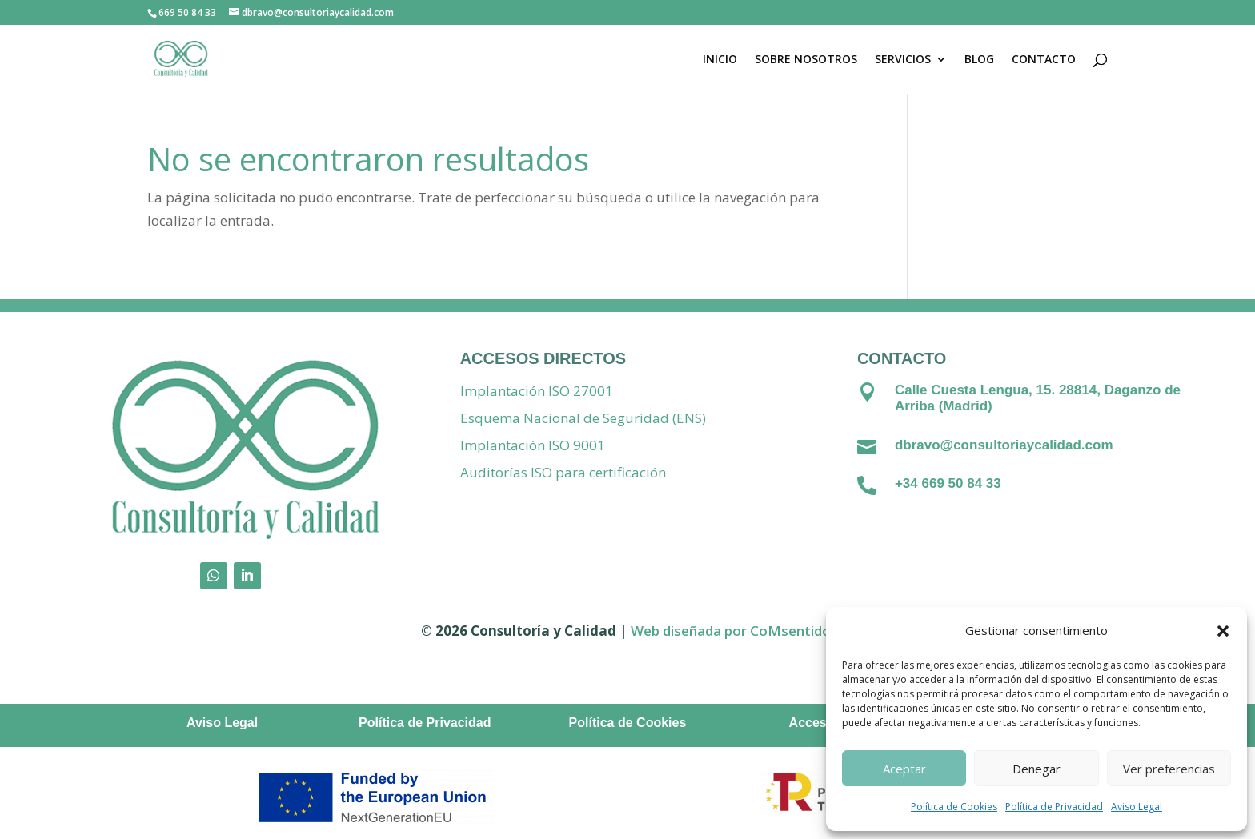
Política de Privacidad (1054, 806)
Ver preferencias (1169, 769)
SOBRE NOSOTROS (806, 60)
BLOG (979, 60)
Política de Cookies (954, 806)
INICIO (720, 60)
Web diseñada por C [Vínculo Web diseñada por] (695, 630)
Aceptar (904, 769)
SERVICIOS (903, 60)
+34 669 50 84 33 (948, 483)
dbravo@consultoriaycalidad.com (1004, 445)
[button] (1223, 631)
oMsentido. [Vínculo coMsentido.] (796, 630)
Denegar (1036, 769)
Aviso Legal (1136, 806)
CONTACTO (1044, 60)
